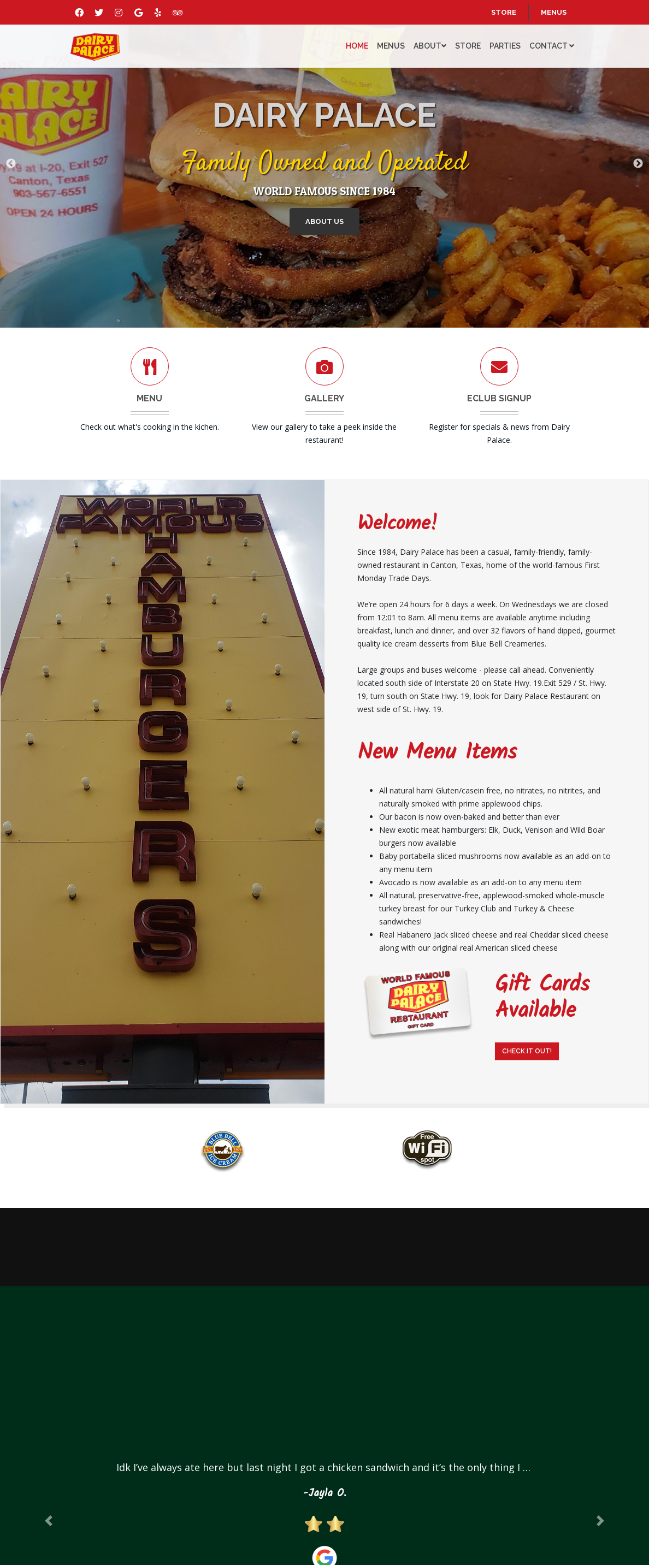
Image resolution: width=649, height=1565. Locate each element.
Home (357, 46)
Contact (551, 46)
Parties (505, 46)
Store (468, 46)
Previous (11, 164)
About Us (326, 222)
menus (554, 12)
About (430, 46)
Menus (391, 46)
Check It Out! (527, 1051)
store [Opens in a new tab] (503, 12)
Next (638, 164)
